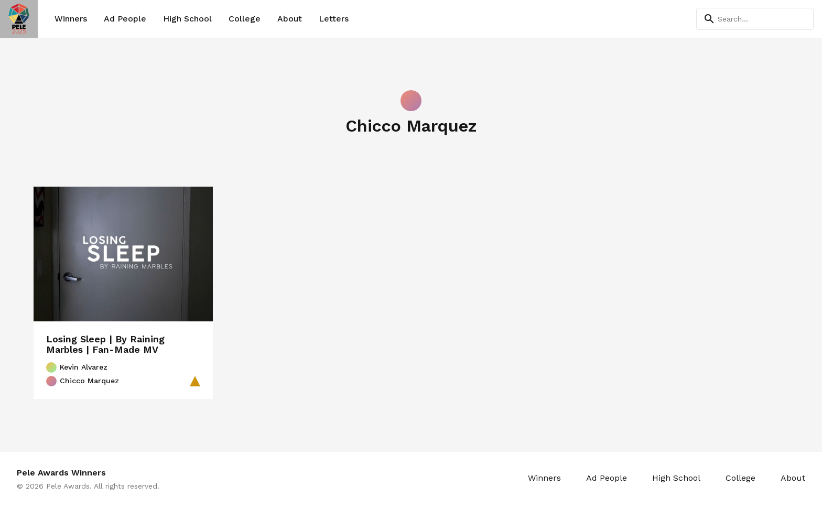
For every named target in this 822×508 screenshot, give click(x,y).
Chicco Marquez (82, 381)
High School (187, 19)
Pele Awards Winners (61, 473)
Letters (334, 19)
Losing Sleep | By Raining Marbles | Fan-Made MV (105, 344)
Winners (71, 19)
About (289, 19)
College (245, 19)
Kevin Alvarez (76, 367)
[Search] (755, 19)
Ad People (125, 19)
